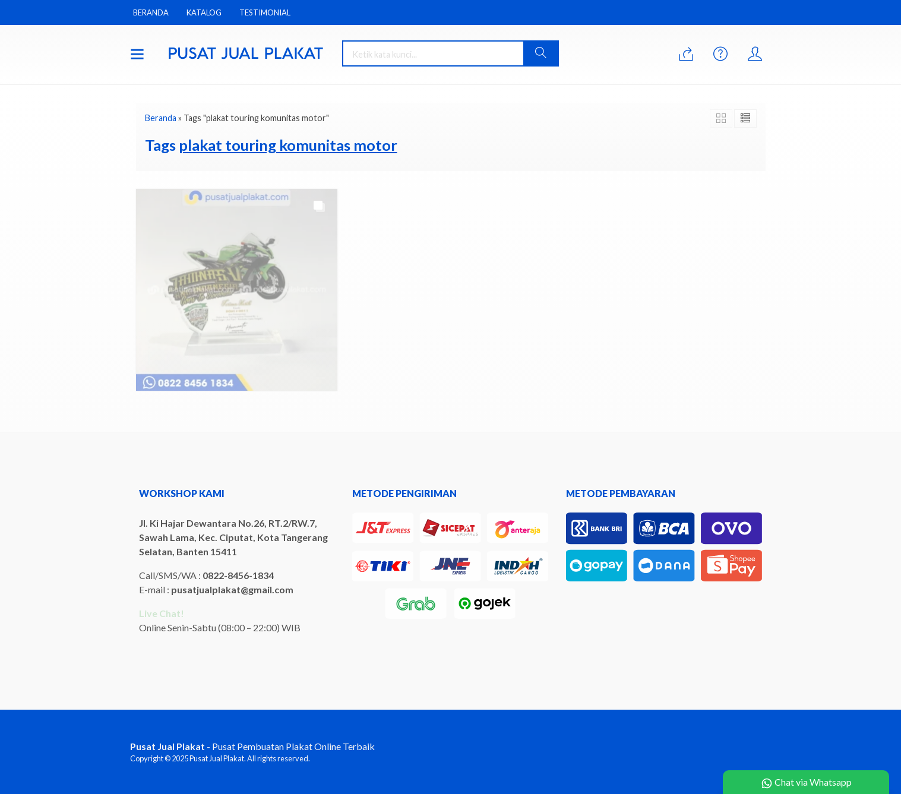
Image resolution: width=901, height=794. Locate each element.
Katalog (204, 12)
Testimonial (264, 12)
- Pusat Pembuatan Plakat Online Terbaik (252, 746)
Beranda (151, 12)
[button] (540, 53)
